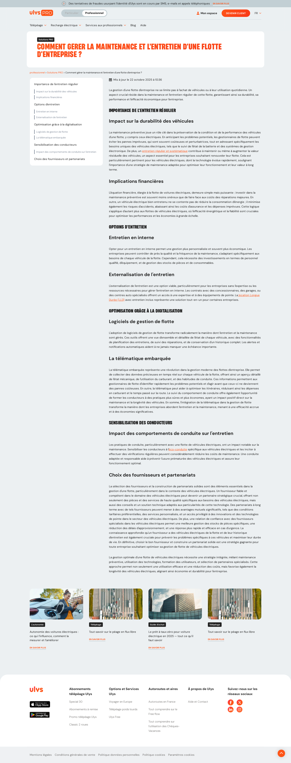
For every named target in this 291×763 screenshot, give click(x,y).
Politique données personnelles (119, 755)
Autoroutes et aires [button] (163, 689)
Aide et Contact (198, 702)
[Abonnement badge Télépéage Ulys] (41, 13)
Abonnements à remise (83, 709)
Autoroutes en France (161, 702)
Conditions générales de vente (75, 755)
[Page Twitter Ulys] (240, 702)
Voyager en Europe (120, 702)
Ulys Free (114, 717)
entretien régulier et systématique (165, 151)
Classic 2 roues (78, 724)
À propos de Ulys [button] (201, 689)
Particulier (72, 13)
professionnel (37, 72)
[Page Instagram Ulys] (240, 709)
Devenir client (236, 13)
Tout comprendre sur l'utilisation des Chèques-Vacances (163, 726)
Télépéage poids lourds (123, 709)
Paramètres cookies (181, 755)
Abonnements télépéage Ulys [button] (80, 691)
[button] (221, 3)
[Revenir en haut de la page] (269, 753)
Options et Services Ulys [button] (124, 691)
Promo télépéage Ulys (83, 717)
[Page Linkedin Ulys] (231, 709)
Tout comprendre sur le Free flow (162, 711)
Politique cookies (154, 755)
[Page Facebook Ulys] (231, 702)
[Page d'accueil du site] (36, 689)
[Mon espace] (207, 13)
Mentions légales (41, 755)
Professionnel (94, 13)
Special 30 (75, 702)
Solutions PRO (55, 72)
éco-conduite (178, 449)
